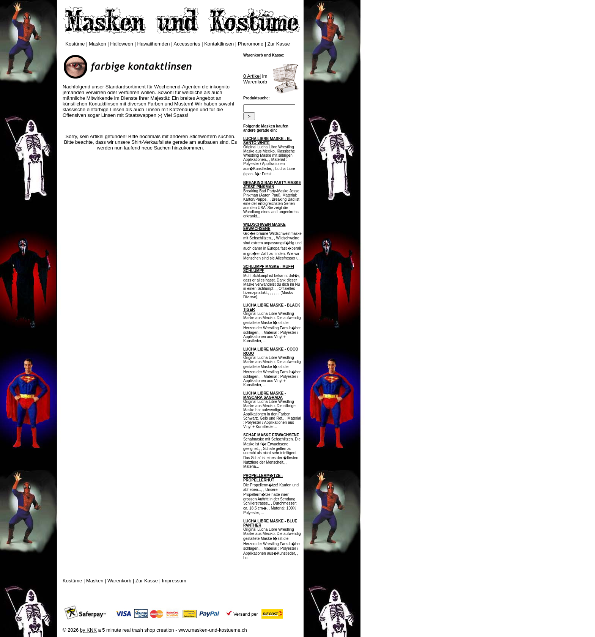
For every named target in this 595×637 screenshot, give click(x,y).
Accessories (187, 44)
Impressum (174, 581)
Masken (97, 44)
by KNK (88, 630)
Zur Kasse (279, 44)
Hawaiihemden (153, 44)
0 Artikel (252, 76)
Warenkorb (119, 581)
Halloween (121, 44)
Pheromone (250, 44)
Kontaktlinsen (219, 44)
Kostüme (75, 44)
